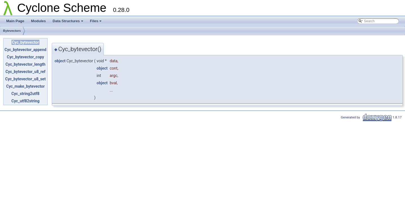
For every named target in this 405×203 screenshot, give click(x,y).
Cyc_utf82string (26, 101)
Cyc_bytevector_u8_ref (25, 71)
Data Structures (68, 21)
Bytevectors (12, 30)
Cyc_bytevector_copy (25, 57)
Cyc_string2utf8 (26, 93)
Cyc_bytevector (25, 42)
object (60, 61)
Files (96, 21)
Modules (38, 21)
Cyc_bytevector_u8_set (25, 79)
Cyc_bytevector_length (25, 64)
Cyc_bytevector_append (25, 49)
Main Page (15, 21)
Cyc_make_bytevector (25, 86)
